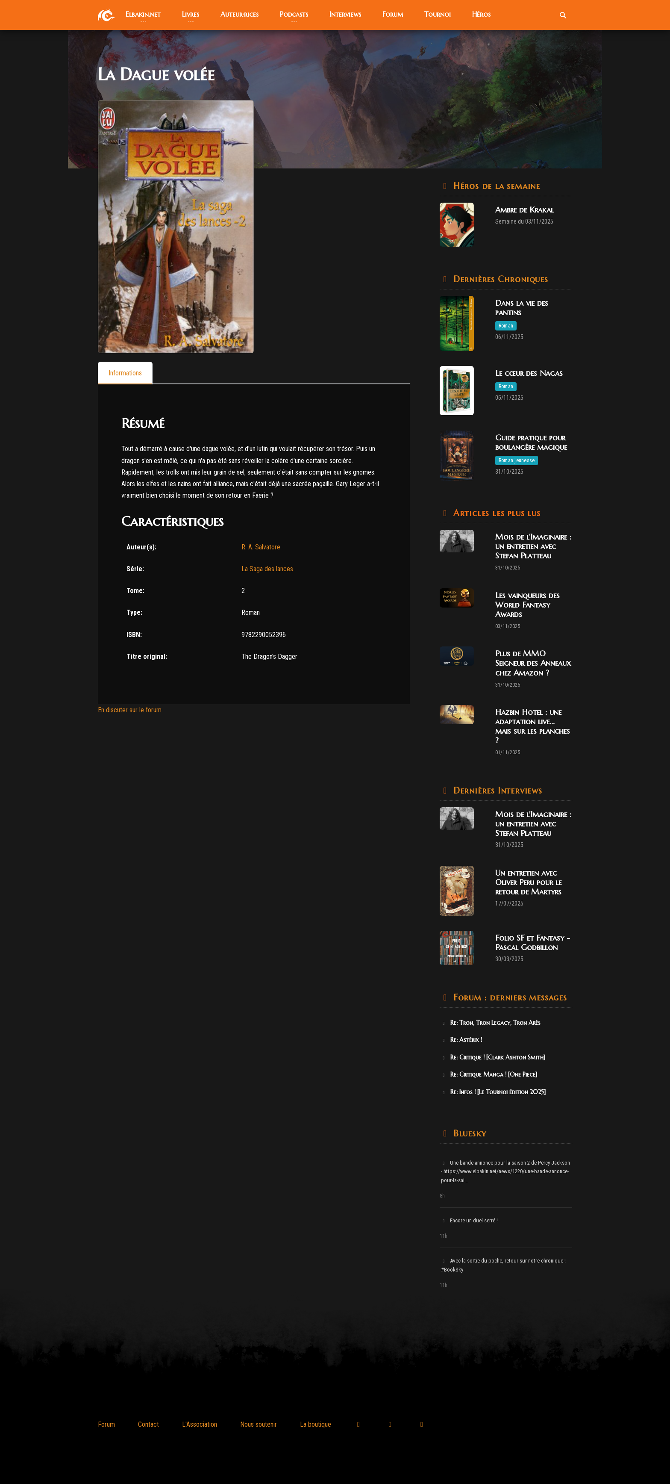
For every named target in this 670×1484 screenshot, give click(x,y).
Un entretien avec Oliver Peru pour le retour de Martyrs (528, 882)
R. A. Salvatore (260, 547)
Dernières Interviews (496, 790)
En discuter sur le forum (130, 710)
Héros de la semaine (495, 186)
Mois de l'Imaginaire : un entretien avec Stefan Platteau (533, 546)
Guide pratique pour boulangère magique (531, 442)
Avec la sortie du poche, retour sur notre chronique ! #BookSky (503, 1265)
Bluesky (468, 1133)
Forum (106, 1424)
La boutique (315, 1424)
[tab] (125, 373)
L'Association (199, 1424)
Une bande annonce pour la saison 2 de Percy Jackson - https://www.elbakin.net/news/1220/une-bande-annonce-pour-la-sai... (505, 1171)
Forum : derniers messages (508, 997)
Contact (148, 1424)
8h (442, 1196)
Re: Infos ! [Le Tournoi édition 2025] (493, 1092)
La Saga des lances (267, 569)
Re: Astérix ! (461, 1040)
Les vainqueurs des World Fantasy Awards (527, 604)
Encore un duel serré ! (469, 1220)
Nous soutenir (258, 1424)
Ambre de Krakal (524, 210)
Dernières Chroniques (499, 279)
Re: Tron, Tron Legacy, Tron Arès (491, 1023)
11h (443, 1236)
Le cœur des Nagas (529, 373)
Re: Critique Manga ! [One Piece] (489, 1074)
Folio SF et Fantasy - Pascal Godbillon (532, 942)
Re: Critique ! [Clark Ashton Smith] (493, 1057)
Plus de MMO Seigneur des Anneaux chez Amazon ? (533, 663)
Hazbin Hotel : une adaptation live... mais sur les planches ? (532, 726)
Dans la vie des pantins (521, 307)
